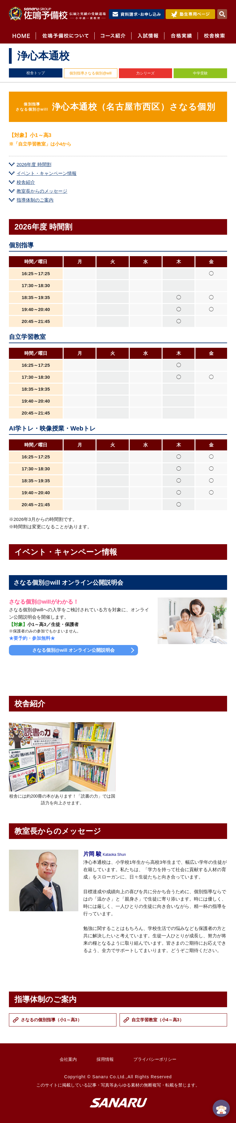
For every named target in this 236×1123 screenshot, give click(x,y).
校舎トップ (35, 73)
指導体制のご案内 (35, 200)
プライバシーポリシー (154, 1059)
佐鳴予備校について (65, 36)
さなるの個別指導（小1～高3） (51, 1019)
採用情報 (105, 1059)
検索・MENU (222, 14)
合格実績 (181, 36)
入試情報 (147, 36)
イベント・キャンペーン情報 (47, 173)
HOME (22, 36)
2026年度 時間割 (34, 164)
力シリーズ (145, 73)
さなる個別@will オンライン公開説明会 (73, 650)
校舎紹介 (26, 182)
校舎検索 (212, 36)
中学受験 (200, 73)
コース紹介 (112, 36)
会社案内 (68, 1059)
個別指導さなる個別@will (90, 73)
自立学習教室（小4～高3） (158, 1019)
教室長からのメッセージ (42, 191)
